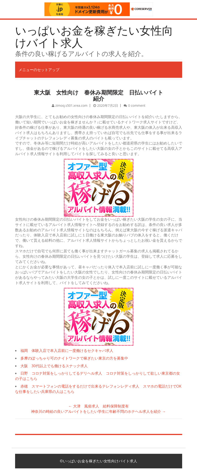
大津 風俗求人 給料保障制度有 (98, 406)
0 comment (136, 105)
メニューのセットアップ (39, 69)
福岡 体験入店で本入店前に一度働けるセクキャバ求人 (66, 350)
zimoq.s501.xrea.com (71, 105)
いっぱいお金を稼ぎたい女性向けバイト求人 (94, 36)
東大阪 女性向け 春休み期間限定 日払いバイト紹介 (98, 95)
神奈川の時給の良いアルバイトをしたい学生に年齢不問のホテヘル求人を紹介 (98, 411)
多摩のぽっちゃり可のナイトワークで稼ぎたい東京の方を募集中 (74, 358)
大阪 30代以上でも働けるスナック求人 (54, 365)
